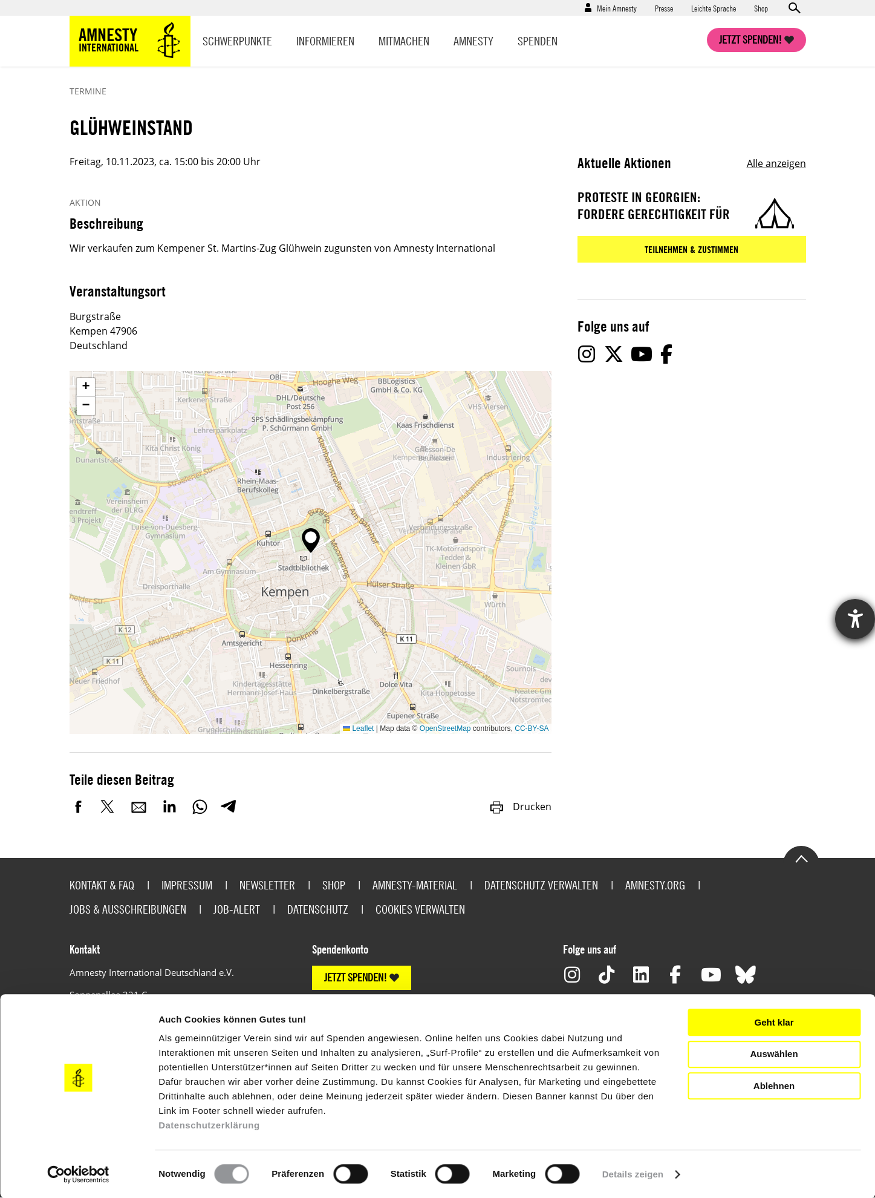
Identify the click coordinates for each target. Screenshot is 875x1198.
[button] (311, 540)
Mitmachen (404, 40)
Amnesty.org (655, 884)
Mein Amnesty (617, 7)
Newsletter (267, 884)
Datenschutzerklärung (209, 1125)
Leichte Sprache (713, 7)
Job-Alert (236, 909)
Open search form (794, 8)
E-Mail (139, 806)
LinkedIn (169, 806)
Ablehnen (774, 1086)
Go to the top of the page (801, 858)
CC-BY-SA (531, 728)
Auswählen (774, 1054)
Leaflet (358, 728)
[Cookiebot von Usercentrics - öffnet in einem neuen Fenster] (78, 1174)
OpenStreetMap (445, 728)
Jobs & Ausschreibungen (128, 909)
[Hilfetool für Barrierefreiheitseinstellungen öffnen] (855, 619)
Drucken (520, 806)
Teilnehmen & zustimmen (691, 249)
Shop (761, 7)
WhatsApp (199, 806)
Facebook (79, 806)
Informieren (325, 40)
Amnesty (473, 40)
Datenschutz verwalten (541, 884)
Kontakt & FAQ (102, 884)
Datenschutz (317, 909)
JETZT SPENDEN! (355, 977)
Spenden (538, 40)
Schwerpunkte (237, 40)
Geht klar (773, 1022)
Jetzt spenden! (750, 39)
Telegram (228, 806)
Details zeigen (632, 1174)
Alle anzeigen (776, 163)
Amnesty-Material (414, 884)
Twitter (109, 806)
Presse (664, 7)
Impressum (186, 884)
